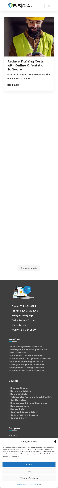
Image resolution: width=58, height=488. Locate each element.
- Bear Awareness (19, 406)
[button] (54, 441)
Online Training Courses (23, 320)
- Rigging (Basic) (18, 388)
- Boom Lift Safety (19, 394)
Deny (29, 471)
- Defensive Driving (20, 391)
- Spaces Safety (18, 409)
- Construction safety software (26, 370)
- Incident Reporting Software (26, 361)
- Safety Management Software (27, 364)
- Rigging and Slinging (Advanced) (28, 403)
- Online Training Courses (23, 415)
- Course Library (18, 418)
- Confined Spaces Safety (23, 412)
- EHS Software (17, 352)
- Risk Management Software (25, 346)
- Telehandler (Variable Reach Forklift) (30, 397)
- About (13, 435)
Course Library (19, 325)
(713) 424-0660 (28, 306)
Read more (13, 85)
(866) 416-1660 (30, 311)
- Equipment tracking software (26, 367)
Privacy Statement (34, 484)
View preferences (29, 478)
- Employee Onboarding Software (28, 349)
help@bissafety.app (22, 315)
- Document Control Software (26, 355)
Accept (29, 464)
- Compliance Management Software (30, 358)
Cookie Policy (21, 484)
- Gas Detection (18, 400)
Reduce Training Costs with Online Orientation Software (26, 65)
